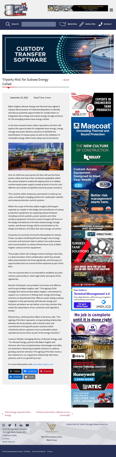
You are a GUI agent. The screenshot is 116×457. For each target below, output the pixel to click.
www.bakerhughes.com (42, 367)
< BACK (65, 80)
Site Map (27, 451)
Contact (108, 24)
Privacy (50, 451)
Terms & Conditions (39, 451)
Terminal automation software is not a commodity (51, 414)
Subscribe (90, 24)
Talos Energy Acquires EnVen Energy (13, 414)
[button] (111, 10)
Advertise (72, 24)
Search (15, 24)
